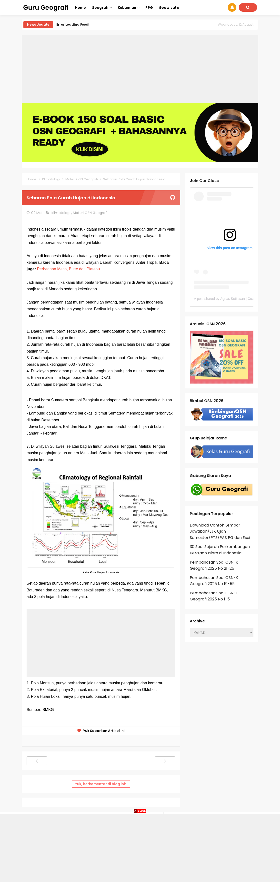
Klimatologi (61, 212)
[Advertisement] (140, 69)
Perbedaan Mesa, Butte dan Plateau (68, 269)
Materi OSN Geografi (91, 212)
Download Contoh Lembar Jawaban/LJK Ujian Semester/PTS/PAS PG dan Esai (220, 531)
